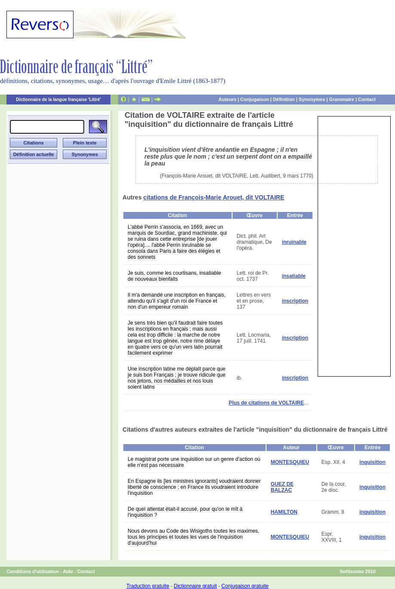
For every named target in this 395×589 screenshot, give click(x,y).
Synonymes (312, 99)
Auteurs (227, 99)
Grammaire (341, 99)
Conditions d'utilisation (32, 571)
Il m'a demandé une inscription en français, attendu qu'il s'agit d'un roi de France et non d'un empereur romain (177, 301)
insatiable (294, 276)
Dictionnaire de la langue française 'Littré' (58, 99)
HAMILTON (284, 512)
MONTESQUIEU (290, 462)
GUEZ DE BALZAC (282, 487)
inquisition (372, 462)
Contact (367, 99)
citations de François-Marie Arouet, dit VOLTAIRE (213, 197)
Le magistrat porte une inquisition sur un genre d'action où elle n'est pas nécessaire (194, 462)
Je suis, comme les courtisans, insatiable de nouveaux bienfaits (174, 276)
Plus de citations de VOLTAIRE (266, 403)
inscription (295, 301)
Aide (68, 571)
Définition (284, 99)
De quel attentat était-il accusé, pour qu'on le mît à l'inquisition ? (185, 512)
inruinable (294, 242)
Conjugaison (254, 99)
